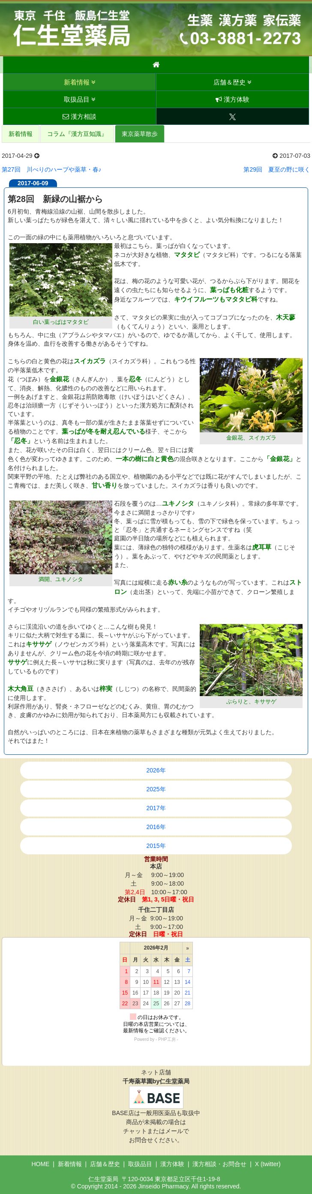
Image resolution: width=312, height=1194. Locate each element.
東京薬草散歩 (140, 133)
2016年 (155, 826)
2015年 (155, 845)
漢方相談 (79, 116)
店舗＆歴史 (232, 82)
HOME (40, 1164)
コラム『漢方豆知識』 (77, 133)
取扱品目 (80, 99)
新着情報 (80, 82)
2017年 (155, 808)
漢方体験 (232, 99)
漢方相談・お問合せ (219, 1164)
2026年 (155, 770)
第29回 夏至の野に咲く (276, 169)
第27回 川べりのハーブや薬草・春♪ (52, 169)
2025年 (155, 789)
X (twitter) (268, 1164)
